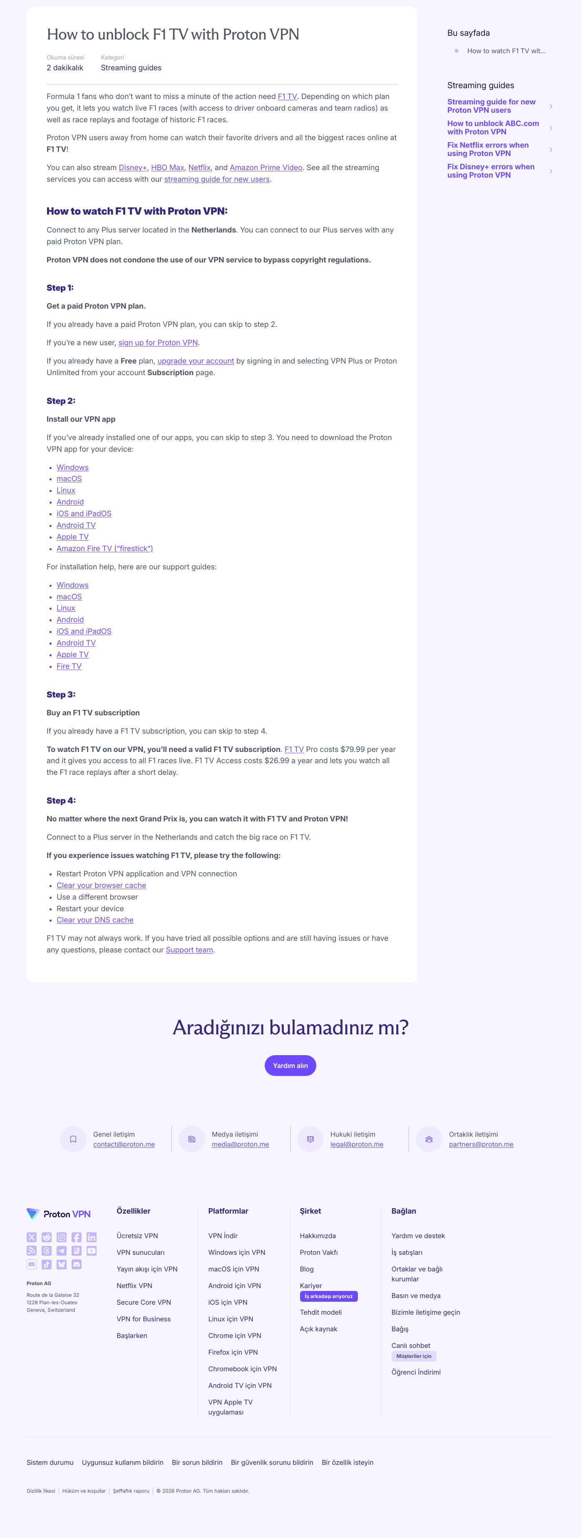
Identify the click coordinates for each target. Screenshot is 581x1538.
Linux (66, 490)
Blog (307, 1269)
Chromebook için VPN (242, 1369)
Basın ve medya (416, 1295)
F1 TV (287, 96)
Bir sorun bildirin (197, 1462)
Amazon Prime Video (266, 167)
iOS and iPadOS (84, 513)
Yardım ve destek (418, 1235)
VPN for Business (144, 1319)
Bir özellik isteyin (347, 1462)
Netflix (199, 167)
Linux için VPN (230, 1319)
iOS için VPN (227, 1302)
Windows (73, 467)
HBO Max (167, 167)
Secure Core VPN (144, 1302)
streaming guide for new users (217, 179)
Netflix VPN (134, 1285)
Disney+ (133, 167)
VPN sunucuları (140, 1252)
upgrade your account (196, 361)
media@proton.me (240, 1144)
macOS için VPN (233, 1269)
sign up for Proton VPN (158, 343)
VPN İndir (223, 1235)
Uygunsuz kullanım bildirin (123, 1462)
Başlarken (132, 1335)
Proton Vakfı (319, 1252)
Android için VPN (234, 1285)
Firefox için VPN (233, 1352)
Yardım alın (290, 1065)
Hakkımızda (318, 1235)
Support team (189, 950)
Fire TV (69, 666)
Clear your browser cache (101, 885)
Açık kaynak (319, 1329)
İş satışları (407, 1252)
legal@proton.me (356, 1144)
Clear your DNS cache (95, 920)
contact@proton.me (124, 1144)
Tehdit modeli (321, 1312)
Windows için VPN (236, 1252)
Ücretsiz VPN (137, 1235)
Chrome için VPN (234, 1335)
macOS (69, 479)
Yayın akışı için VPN (147, 1269)
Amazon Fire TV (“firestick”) (105, 548)
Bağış (400, 1329)
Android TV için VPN (240, 1385)
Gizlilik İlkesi (41, 1491)
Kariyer (311, 1285)
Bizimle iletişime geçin (426, 1312)
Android (70, 502)
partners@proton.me (481, 1144)
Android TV (76, 525)
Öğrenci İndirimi (416, 1372)
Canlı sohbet (411, 1345)
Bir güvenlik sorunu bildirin (272, 1462)
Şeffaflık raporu (131, 1491)
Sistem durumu (50, 1462)
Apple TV (73, 537)
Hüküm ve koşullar (84, 1491)
